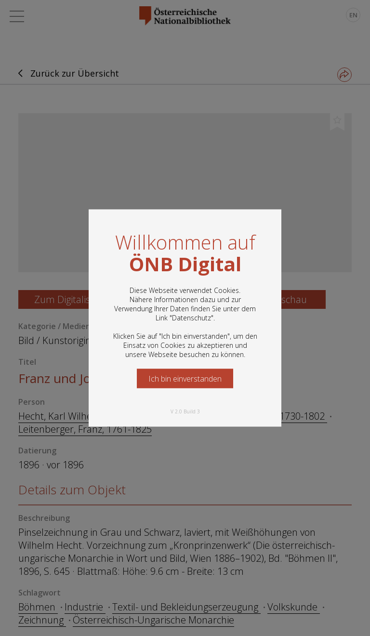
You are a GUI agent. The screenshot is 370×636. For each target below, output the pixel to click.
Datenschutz (191, 317)
